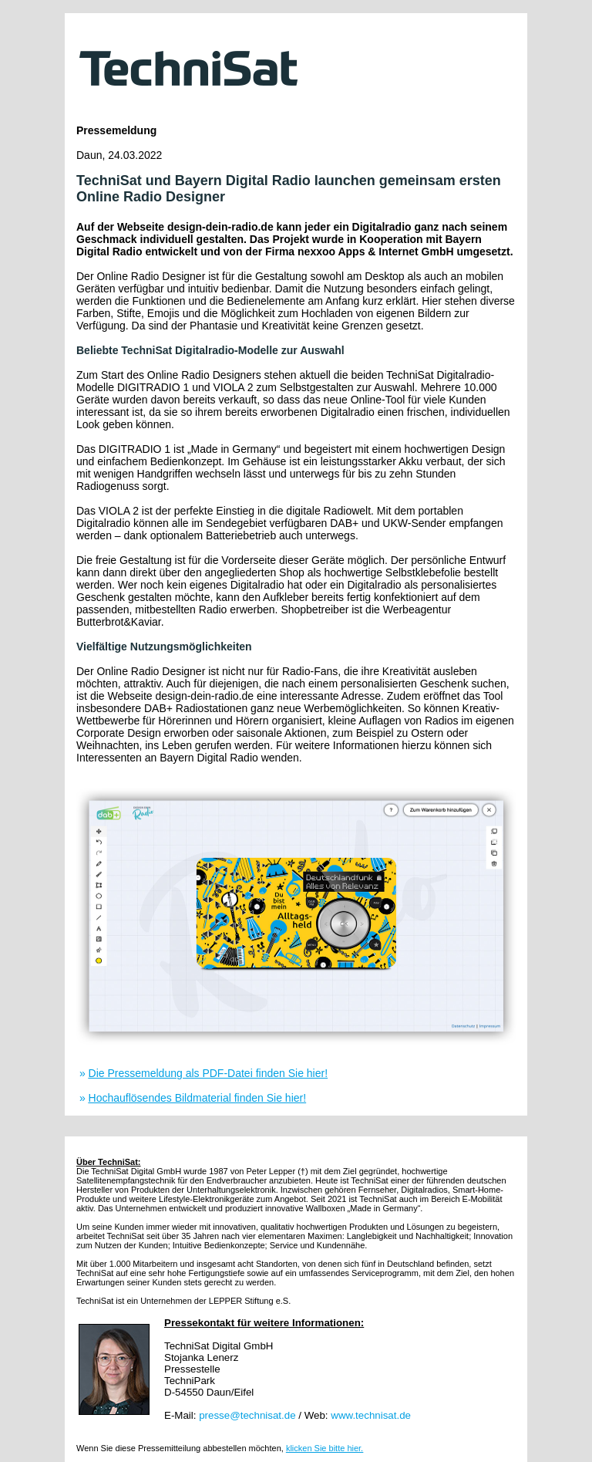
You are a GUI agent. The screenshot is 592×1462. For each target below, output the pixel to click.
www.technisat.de (371, 1415)
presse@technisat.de (247, 1415)
